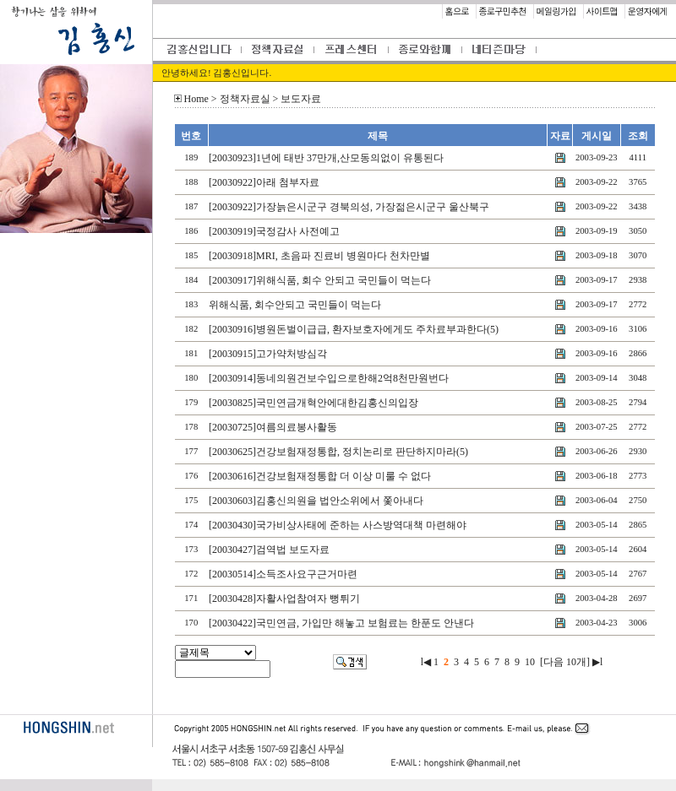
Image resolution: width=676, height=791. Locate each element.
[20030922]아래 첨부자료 (264, 182)
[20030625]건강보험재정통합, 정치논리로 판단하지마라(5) (338, 452)
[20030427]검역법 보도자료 (269, 549)
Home (196, 99)
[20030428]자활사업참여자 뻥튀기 (284, 598)
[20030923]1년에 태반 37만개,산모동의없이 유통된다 (326, 158)
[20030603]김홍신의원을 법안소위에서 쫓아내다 (316, 501)
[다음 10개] (565, 662)
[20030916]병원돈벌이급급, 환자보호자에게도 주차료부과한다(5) (354, 329)
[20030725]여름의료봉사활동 (273, 427)
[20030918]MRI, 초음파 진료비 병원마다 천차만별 (319, 256)
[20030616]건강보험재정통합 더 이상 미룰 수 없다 (320, 476)
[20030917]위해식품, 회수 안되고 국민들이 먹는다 (320, 280)
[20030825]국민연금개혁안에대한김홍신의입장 (313, 403)
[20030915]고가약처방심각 (268, 354)
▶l (597, 662)
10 (529, 662)
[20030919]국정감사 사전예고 (274, 231)
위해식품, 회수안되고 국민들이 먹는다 (295, 305)
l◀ (426, 662)
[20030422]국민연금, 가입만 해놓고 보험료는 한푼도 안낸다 (341, 623)
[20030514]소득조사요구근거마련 (283, 574)
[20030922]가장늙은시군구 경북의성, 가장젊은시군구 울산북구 (349, 207)
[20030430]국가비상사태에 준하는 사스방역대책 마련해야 (337, 525)
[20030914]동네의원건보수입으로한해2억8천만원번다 (329, 378)
